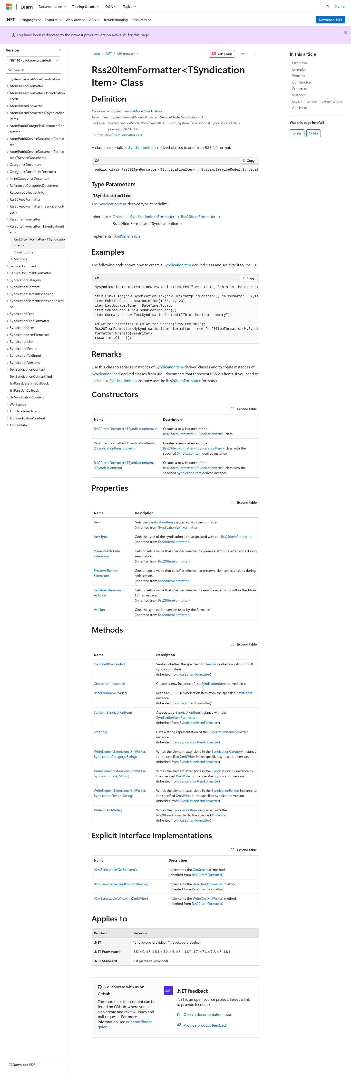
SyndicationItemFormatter (152, 216)
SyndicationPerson (225, 790)
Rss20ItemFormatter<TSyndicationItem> (193, 433)
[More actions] (255, 54)
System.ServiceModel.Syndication (137, 111)
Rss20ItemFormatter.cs (122, 135)
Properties (299, 88)
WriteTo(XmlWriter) (108, 810)
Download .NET (330, 19)
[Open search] (328, 6)
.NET (108, 53)
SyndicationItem (142, 147)
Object (118, 216)
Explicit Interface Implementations (317, 101)
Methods (299, 95)
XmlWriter (187, 756)
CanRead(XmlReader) (109, 664)
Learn (96, 53)
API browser (126, 53)
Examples (299, 69)
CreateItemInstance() (109, 683)
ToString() (101, 732)
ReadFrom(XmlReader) (110, 692)
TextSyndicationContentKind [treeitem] (31, 376)
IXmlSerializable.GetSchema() (115, 869)
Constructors (302, 82)
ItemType (100, 536)
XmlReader (208, 664)
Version (99, 609)
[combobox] (33, 60)
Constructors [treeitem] (23, 252)
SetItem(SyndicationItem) (113, 712)
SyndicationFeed (106, 373)
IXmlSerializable (127, 236)
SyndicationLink (223, 771)
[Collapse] (60, 50)
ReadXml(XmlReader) (208, 884)
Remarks (298, 75)
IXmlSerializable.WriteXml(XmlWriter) (121, 898)
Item (97, 522)
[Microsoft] (9, 6)
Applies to (299, 107)
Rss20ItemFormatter (198, 216)
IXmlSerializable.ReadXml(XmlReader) (121, 884)
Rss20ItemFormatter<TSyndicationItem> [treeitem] (39, 242)
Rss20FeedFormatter (171, 815)
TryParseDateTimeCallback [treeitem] (29, 383)
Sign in (340, 6)
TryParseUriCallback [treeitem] (24, 390)
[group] (175, 170)
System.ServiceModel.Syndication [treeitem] (35, 79)
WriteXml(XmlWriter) (208, 898)
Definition (300, 63)
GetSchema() (202, 869)
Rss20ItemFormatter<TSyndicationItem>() (125, 428)
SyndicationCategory (227, 751)
